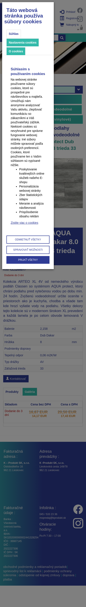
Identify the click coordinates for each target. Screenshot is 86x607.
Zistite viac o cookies (24, 222)
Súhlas (14, 33)
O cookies (16, 51)
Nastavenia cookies (22, 42)
